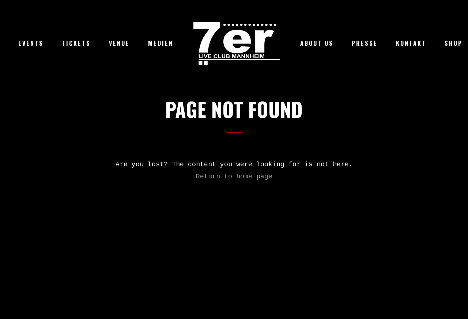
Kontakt (411, 43)
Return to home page (234, 176)
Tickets (76, 43)
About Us (316, 43)
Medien (160, 43)
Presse (365, 43)
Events (31, 43)
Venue (119, 43)
